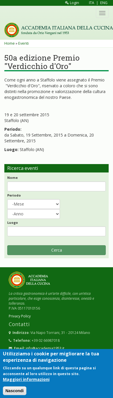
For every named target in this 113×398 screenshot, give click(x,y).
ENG (103, 2)
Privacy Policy (20, 316)
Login (72, 2)
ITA (91, 2)
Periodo (14, 195)
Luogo (12, 222)
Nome (12, 177)
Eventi (23, 43)
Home (9, 43)
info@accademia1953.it (45, 348)
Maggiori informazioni (26, 382)
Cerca (56, 250)
